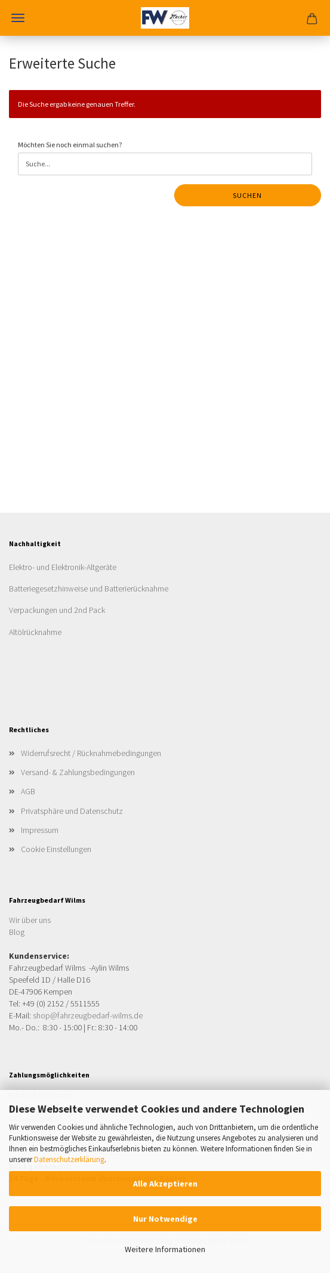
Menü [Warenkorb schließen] (17, 17)
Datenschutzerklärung (69, 1159)
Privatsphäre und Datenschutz (72, 811)
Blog (16, 932)
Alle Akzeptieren (165, 1183)
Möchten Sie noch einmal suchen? (70, 144)
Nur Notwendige (165, 1218)
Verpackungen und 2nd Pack (57, 610)
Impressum (39, 830)
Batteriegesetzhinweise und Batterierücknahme (88, 588)
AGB (28, 791)
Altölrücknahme (35, 632)
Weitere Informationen (165, 1249)
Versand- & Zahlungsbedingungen (78, 772)
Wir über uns (30, 920)
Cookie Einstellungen (56, 849)
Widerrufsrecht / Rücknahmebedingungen (91, 753)
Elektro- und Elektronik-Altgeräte (62, 567)
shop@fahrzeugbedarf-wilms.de (88, 1015)
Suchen (247, 195)
